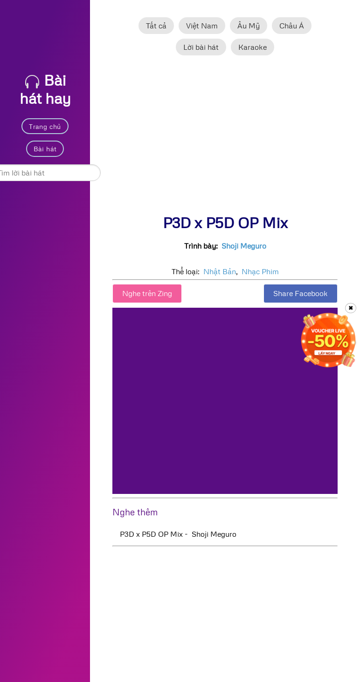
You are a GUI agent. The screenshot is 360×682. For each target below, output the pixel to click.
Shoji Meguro (244, 245)
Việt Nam (202, 25)
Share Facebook (300, 293)
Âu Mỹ (248, 25)
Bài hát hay (45, 89)
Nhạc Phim (260, 271)
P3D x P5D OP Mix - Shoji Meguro (178, 534)
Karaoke (252, 47)
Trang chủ (45, 126)
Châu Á (291, 25)
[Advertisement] (225, 139)
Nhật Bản (219, 271)
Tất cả (156, 25)
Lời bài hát (201, 47)
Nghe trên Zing (147, 293)
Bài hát (45, 149)
